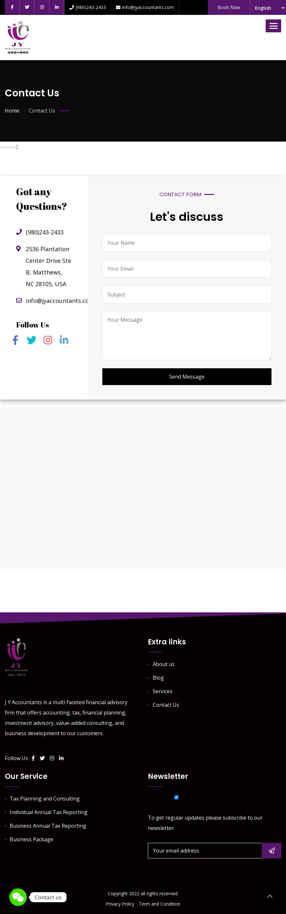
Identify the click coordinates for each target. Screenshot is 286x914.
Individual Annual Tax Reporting (48, 812)
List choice (160, 797)
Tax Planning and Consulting (45, 798)
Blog (158, 677)
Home (12, 110)
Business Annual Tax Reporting (48, 825)
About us (164, 664)
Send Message (186, 376)
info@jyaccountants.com (145, 7)
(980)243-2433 (87, 7)
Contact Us (166, 704)
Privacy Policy (120, 904)
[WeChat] (18, 897)
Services (162, 691)
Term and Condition (159, 904)
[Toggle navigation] (273, 25)
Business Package (31, 839)
